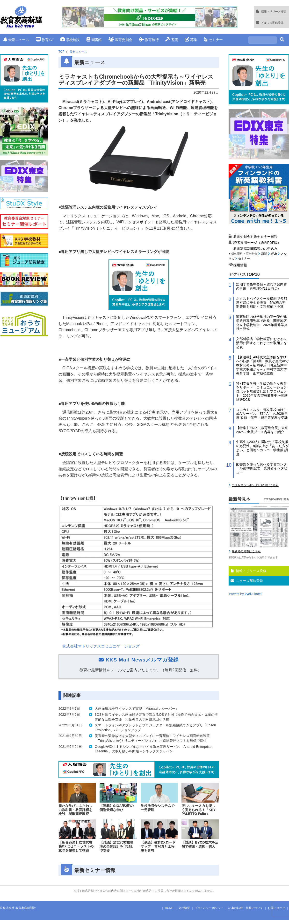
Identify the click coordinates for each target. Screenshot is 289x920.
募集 (191, 40)
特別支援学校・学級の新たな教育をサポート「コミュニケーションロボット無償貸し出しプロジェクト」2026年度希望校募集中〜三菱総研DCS (262, 392)
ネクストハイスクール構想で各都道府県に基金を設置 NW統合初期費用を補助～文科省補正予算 (261, 303)
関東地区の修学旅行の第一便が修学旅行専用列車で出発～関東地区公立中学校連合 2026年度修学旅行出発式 (262, 323)
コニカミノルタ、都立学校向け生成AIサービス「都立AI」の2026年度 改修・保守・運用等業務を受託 (262, 414)
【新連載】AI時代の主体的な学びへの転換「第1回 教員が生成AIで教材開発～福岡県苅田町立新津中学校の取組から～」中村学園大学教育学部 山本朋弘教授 (262, 365)
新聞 (264, 253)
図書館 (94, 40)
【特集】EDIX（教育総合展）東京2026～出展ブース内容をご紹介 (262, 430)
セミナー (213, 40)
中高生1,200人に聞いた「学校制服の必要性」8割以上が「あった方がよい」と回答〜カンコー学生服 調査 (262, 448)
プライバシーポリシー (209, 908)
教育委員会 (120, 40)
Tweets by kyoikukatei (245, 594)
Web (274, 253)
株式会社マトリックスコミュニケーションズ (101, 646)
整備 (171, 40)
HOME (169, 908)
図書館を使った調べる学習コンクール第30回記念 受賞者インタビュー (261, 468)
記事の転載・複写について (245, 908)
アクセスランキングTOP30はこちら (255, 485)
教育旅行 (149, 40)
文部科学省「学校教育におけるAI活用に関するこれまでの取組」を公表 (261, 343)
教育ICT (45, 40)
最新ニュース (16, 40)
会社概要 (184, 908)
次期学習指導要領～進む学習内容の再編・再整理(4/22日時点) (261, 286)
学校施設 (69, 40)
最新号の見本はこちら (246, 551)
